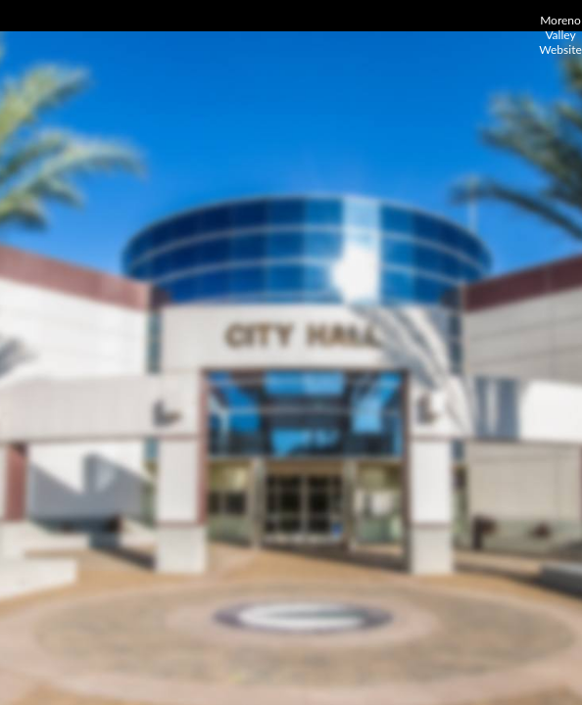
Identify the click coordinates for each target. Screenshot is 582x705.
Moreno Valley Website (560, 35)
